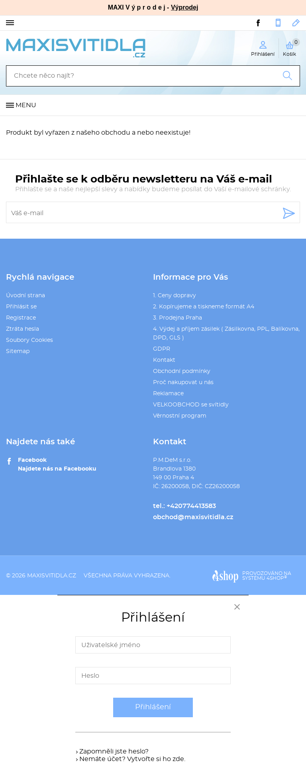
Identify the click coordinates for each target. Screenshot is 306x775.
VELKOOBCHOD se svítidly (191, 405)
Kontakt (164, 360)
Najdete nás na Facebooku (57, 469)
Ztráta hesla (22, 329)
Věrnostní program (179, 416)
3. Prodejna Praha (177, 318)
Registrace (21, 318)
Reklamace (168, 393)
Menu (26, 105)
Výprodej (184, 7)
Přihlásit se (21, 307)
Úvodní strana (25, 295)
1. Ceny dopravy (174, 295)
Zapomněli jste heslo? (114, 751)
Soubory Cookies (29, 340)
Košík (291, 47)
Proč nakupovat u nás (183, 382)
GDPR (161, 349)
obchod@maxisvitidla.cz (296, 23)
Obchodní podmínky (181, 371)
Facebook (32, 460)
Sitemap (17, 351)
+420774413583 (278, 23)
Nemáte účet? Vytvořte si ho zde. (132, 759)
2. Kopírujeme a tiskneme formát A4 (203, 307)
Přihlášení (153, 707)
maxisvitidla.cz (51, 576)
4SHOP (277, 578)
